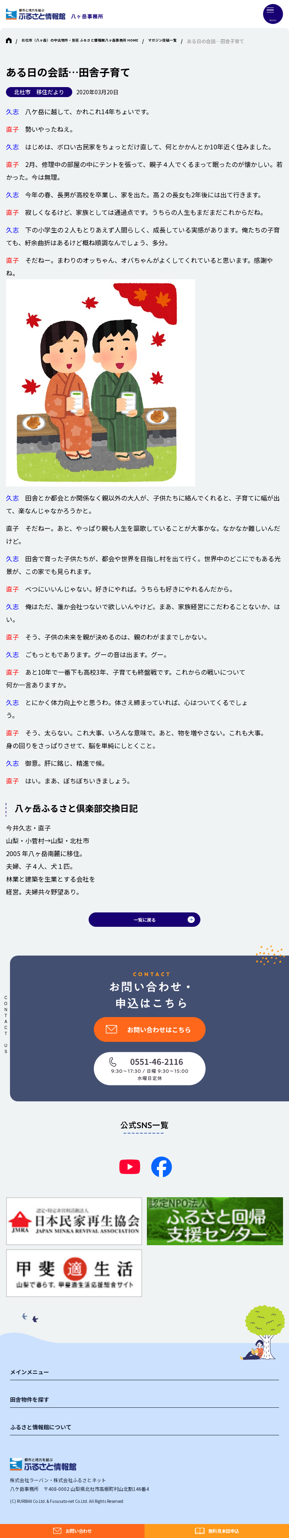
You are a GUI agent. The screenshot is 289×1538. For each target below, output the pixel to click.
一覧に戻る (144, 922)
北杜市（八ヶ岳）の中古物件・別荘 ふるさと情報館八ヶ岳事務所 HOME (99, 41)
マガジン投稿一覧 (206, 41)
